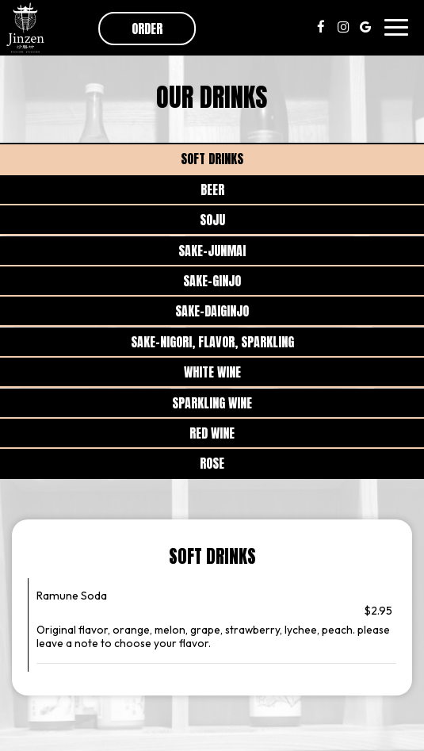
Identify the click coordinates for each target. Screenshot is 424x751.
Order (147, 28)
